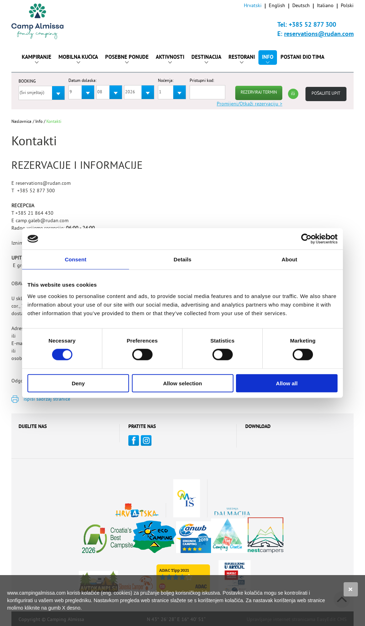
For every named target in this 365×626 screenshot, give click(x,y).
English (277, 6)
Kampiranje (36, 58)
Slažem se (351, 589)
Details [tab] (182, 259)
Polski (347, 6)
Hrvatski (253, 6)
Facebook (133, 440)
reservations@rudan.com (319, 34)
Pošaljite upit (326, 93)
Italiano (325, 6)
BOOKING (27, 82)
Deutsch (301, 6)
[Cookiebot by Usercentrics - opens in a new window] (306, 239)
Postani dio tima (302, 57)
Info (267, 58)
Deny (78, 383)
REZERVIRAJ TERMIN (259, 92)
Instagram (146, 440)
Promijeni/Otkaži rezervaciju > (249, 104)
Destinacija (206, 58)
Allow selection (182, 383)
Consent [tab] (76, 259)
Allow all (287, 383)
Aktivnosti (170, 58)
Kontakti (53, 122)
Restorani (241, 58)
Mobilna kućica (78, 58)
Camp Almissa (44, 21)
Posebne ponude (127, 58)
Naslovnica (21, 122)
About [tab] (289, 259)
